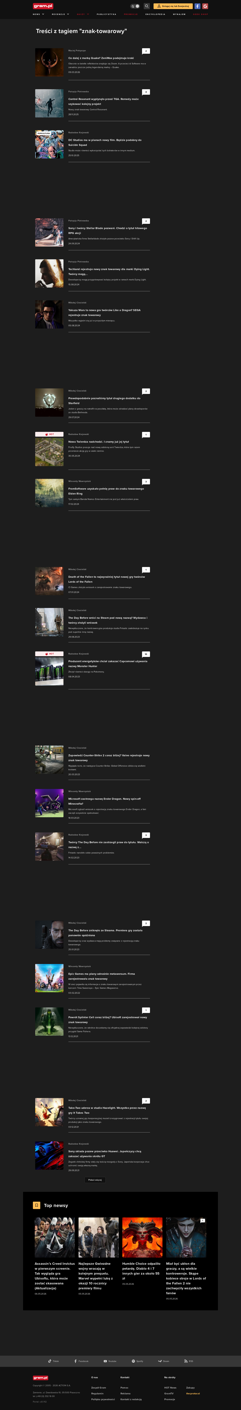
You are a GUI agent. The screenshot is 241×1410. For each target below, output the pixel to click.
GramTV (169, 1393)
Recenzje (60, 14)
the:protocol (193, 1393)
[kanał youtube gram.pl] (110, 1361)
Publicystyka (107, 14)
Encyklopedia (156, 14)
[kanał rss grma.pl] (188, 1361)
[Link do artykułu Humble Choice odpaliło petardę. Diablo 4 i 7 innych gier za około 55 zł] (142, 1251)
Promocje (131, 14)
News (38, 14)
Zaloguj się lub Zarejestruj (175, 6)
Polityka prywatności (103, 1399)
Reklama (125, 1393)
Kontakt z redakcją (131, 1399)
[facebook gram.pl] (81, 1361)
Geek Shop (200, 14)
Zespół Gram (98, 1387)
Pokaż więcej (95, 1180)
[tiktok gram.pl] (53, 1361)
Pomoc (124, 1387)
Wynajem (179, 14)
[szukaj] (147, 6)
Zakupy (190, 1387)
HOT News (170, 1387)
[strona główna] (51, 6)
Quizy (83, 14)
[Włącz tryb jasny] (135, 6)
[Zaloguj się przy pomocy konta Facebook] (197, 6)
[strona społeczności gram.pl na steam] (163, 1361)
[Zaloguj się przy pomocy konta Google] (205, 6)
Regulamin (97, 1393)
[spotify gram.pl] (137, 1361)
